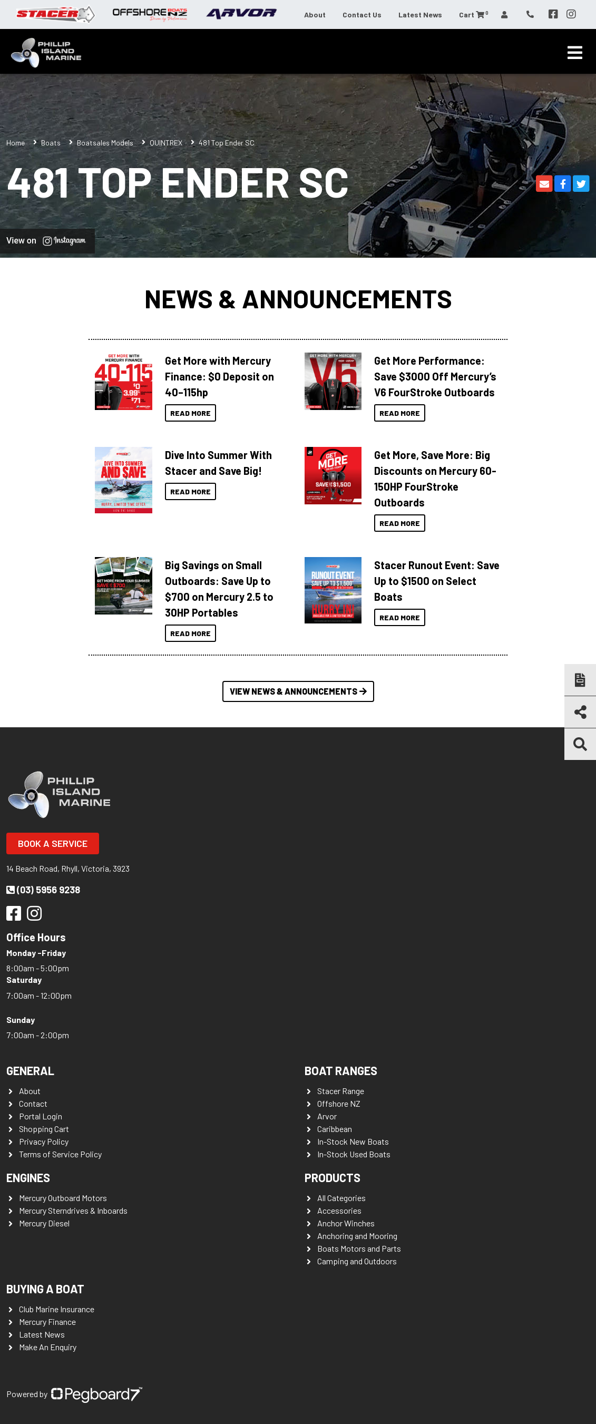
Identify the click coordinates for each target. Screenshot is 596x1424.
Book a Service (52, 843)
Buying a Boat (45, 1288)
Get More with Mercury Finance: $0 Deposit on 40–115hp (219, 376)
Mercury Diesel (44, 1223)
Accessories (339, 1210)
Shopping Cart (44, 1129)
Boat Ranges (341, 1070)
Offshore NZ (338, 1103)
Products (332, 1177)
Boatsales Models (105, 142)
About (315, 14)
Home (15, 142)
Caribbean (334, 1129)
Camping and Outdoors (357, 1261)
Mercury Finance (47, 1321)
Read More (190, 412)
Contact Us (362, 14)
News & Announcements (298, 298)
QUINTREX (166, 142)
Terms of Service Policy (60, 1154)
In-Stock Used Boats (353, 1154)
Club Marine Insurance (56, 1309)
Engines (28, 1177)
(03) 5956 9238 (43, 889)
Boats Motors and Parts (359, 1248)
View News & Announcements (298, 691)
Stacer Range (340, 1091)
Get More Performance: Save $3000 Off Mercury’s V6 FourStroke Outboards (435, 376)
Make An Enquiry (47, 1347)
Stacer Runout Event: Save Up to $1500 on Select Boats (437, 581)
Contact (33, 1103)
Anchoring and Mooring (357, 1236)
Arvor (327, 1116)
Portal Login (40, 1116)
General (30, 1070)
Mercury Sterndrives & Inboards (73, 1210)
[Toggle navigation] (575, 53)
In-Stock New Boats (353, 1141)
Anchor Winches (346, 1223)
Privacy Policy (44, 1141)
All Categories (341, 1198)
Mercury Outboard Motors (63, 1198)
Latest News (420, 14)
